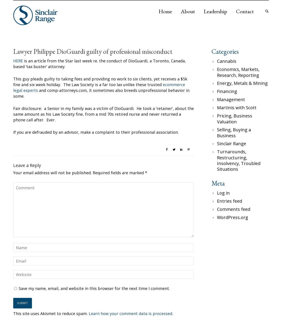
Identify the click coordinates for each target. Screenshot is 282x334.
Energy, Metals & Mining (242, 83)
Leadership (215, 11)
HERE (18, 60)
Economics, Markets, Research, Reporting (238, 72)
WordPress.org (232, 217)
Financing (227, 91)
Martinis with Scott (236, 108)
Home (165, 11)
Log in (223, 193)
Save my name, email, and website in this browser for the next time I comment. (94, 288)
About (188, 11)
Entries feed (229, 201)
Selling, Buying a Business (234, 133)
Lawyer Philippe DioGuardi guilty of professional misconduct (92, 51)
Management (231, 99)
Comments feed (233, 209)
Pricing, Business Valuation (234, 119)
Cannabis (226, 61)
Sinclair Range (231, 144)
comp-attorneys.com (67, 90)
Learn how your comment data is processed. (131, 313)
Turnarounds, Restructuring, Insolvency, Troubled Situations (238, 160)
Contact (245, 11)
